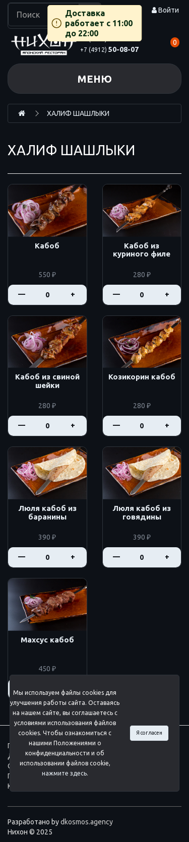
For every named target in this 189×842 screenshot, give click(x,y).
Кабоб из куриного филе (141, 250)
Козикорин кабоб (141, 377)
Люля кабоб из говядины (141, 512)
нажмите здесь (64, 773)
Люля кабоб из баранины (47, 512)
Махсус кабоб (47, 640)
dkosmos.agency (86, 822)
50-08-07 (109, 49)
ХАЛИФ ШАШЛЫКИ (78, 113)
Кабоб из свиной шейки (47, 381)
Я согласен (149, 733)
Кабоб (47, 246)
